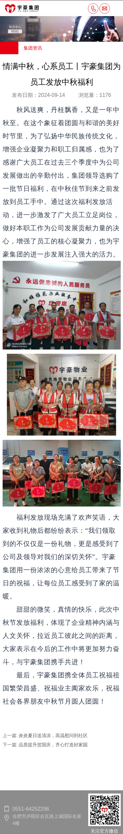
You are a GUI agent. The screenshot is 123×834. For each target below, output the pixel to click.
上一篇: (11, 735)
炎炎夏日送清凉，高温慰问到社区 (53, 735)
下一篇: (11, 744)
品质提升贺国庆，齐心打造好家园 (53, 744)
